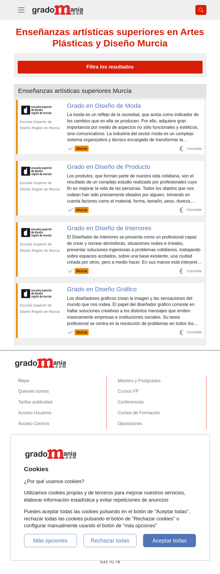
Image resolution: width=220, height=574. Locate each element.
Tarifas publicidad (35, 402)
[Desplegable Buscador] (200, 10)
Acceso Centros (34, 423)
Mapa (23, 380)
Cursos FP (128, 391)
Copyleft (26, 472)
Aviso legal (29, 462)
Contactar (27, 440)
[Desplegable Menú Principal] (21, 9)
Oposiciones (130, 423)
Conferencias (131, 402)
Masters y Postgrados (139, 380)
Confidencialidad (34, 451)
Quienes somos (33, 391)
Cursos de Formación (139, 412)
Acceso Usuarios (34, 412)
